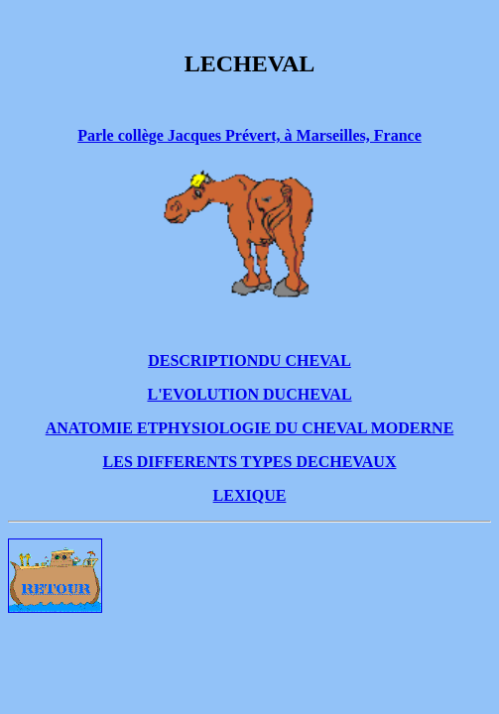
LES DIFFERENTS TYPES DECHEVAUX (250, 461)
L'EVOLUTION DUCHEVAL (249, 394)
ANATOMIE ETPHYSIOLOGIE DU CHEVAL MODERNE (250, 427)
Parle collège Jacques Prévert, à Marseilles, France (249, 135)
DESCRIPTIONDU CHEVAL (249, 360)
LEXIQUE (250, 495)
